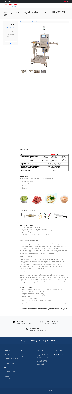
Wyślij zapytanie (11, 43)
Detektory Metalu (45, 21)
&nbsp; (44, 124)
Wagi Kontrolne (49, 340)
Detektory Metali (9, 27)
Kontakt (22, 357)
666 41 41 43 (10, 370)
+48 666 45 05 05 (7, 1)
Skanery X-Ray (9, 31)
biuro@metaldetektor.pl (51, 321)
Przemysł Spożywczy (11, 24)
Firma (22, 354)
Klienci (22, 356)
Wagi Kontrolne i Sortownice (9, 35)
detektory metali (24, 313)
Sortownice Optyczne (11, 40)
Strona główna (23, 21)
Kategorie (29, 21)
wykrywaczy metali (41, 360)
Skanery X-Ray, (36, 340)
